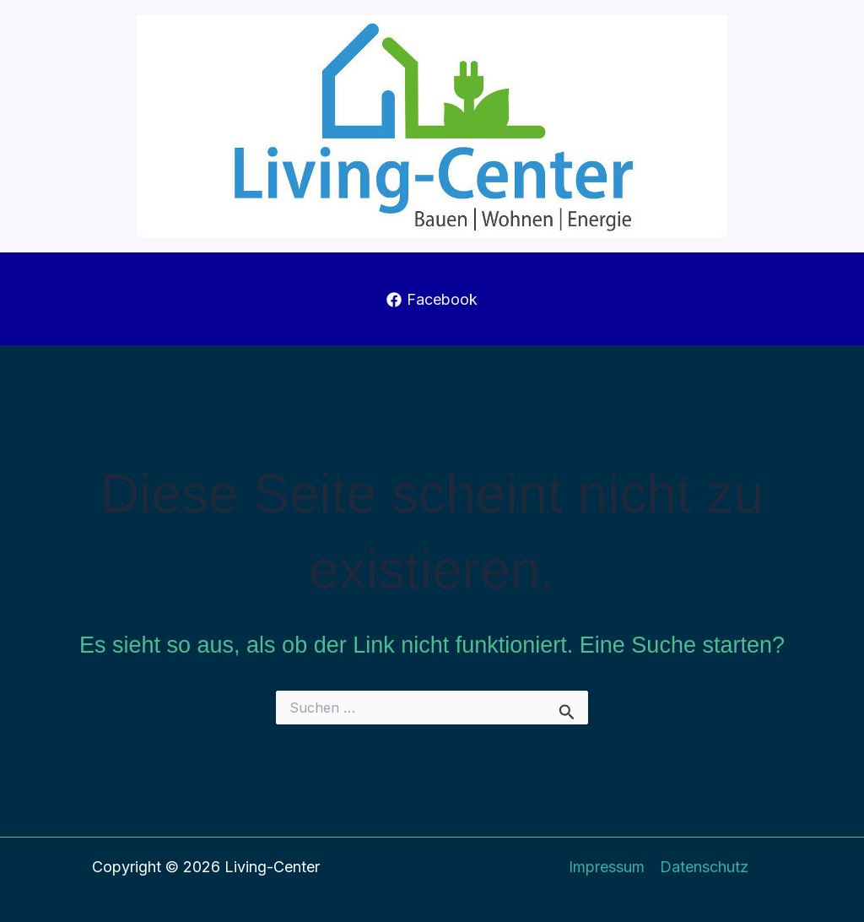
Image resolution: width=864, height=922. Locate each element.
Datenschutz (704, 867)
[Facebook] (432, 299)
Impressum (607, 867)
